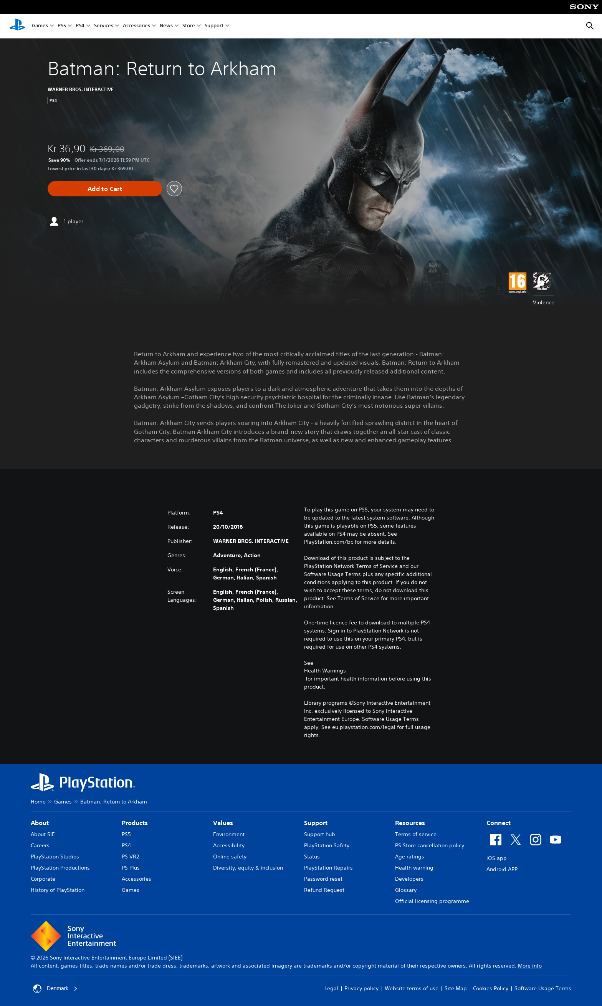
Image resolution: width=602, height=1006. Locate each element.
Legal (331, 988)
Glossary (406, 889)
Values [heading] (223, 823)
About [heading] (40, 823)
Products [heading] (135, 823)
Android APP (502, 869)
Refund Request (324, 889)
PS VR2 (130, 856)
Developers (409, 878)
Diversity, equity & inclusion (248, 867)
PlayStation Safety (326, 845)
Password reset (323, 878)
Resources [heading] (410, 823)
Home (38, 801)
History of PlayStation (57, 889)
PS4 (80, 26)
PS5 (62, 26)
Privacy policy (361, 988)
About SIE (43, 834)
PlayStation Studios (55, 856)
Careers (40, 845)
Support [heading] (315, 823)
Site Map (456, 988)
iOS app (496, 858)
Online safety (229, 856)
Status (312, 856)
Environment (229, 834)
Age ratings (409, 856)
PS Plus (131, 867)
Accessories (136, 26)
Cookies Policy (490, 988)
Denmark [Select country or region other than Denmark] (55, 988)
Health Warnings (325, 670)
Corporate (43, 878)
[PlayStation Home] (17, 26)
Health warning (414, 867)
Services (103, 26)
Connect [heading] (498, 823)
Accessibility (229, 845)
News (166, 26)
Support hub (319, 834)
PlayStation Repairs (328, 867)
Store (188, 26)
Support (214, 26)
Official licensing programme (432, 901)
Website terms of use (411, 988)
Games (40, 26)
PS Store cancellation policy (429, 845)
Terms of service (416, 834)
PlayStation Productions (60, 867)
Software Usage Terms (542, 988)
